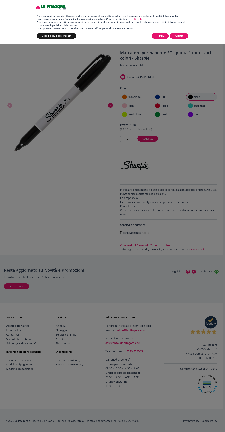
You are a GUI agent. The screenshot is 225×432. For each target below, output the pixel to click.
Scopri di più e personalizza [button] (56, 36)
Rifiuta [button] (160, 36)
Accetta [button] (179, 36)
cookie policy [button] (137, 19)
